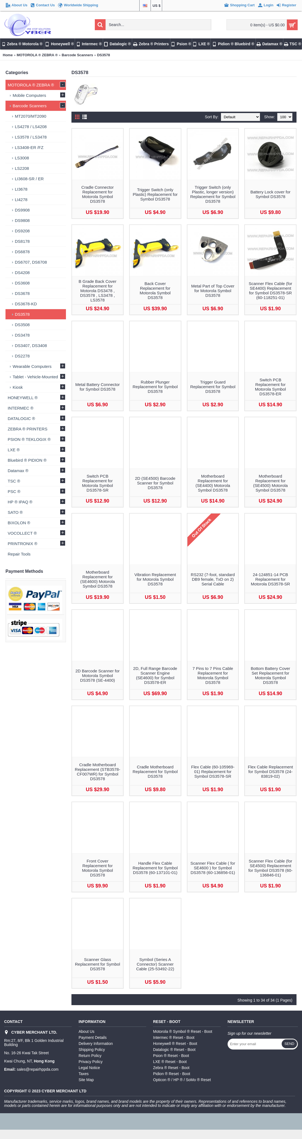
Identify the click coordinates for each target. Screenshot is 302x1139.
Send (289, 1044)
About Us (87, 1031)
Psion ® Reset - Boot (171, 1055)
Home (8, 55)
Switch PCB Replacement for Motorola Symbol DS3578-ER (270, 386)
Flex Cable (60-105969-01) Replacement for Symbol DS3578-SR (213, 772)
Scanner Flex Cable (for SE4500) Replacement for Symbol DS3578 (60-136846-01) (270, 868)
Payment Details (93, 1037)
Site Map (86, 1080)
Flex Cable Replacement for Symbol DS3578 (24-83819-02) (270, 772)
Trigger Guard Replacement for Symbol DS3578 (212, 387)
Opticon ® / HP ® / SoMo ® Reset (182, 1080)
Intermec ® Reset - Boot (173, 1037)
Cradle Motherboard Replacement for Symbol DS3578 (155, 772)
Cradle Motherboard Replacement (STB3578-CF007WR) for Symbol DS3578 (97, 771)
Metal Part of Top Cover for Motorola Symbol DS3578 (212, 291)
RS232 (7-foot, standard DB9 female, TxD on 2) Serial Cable (213, 579)
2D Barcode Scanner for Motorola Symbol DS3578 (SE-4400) (97, 676)
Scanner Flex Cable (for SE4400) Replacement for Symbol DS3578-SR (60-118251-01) (270, 290)
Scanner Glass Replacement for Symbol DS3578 (97, 964)
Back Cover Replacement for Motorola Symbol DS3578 (155, 290)
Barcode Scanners (77, 55)
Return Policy (90, 1055)
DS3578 (103, 55)
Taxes (84, 1074)
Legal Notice (89, 1067)
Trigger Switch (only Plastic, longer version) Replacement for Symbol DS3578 (212, 194)
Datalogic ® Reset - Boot (174, 1049)
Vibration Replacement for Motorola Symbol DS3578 (155, 579)
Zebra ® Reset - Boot (171, 1067)
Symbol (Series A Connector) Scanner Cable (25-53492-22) (155, 964)
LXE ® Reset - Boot (170, 1061)
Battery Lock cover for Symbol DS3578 (270, 194)
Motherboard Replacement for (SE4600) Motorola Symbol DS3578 (97, 579)
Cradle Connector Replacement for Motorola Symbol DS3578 (97, 194)
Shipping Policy (92, 1049)
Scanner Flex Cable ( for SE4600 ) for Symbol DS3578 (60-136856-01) (212, 868)
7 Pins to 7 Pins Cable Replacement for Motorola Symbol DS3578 (213, 675)
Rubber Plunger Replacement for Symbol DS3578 (155, 387)
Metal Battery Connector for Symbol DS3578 (97, 386)
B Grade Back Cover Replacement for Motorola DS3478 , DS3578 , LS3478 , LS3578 (98, 290)
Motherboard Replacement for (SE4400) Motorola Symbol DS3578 (212, 483)
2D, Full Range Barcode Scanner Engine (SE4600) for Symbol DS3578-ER (155, 675)
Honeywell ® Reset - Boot (175, 1043)
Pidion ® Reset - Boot (171, 1074)
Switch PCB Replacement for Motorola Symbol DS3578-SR (97, 483)
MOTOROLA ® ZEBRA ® (37, 55)
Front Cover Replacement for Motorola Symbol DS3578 (97, 868)
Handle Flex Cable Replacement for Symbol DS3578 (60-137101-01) (155, 868)
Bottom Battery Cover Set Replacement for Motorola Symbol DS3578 (270, 675)
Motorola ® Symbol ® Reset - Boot (182, 1031)
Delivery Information (96, 1043)
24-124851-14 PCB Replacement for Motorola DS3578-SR (270, 579)
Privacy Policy (90, 1061)
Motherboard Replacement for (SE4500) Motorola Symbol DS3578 (270, 483)
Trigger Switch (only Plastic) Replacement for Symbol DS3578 (155, 194)
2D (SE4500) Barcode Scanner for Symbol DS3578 (155, 483)
